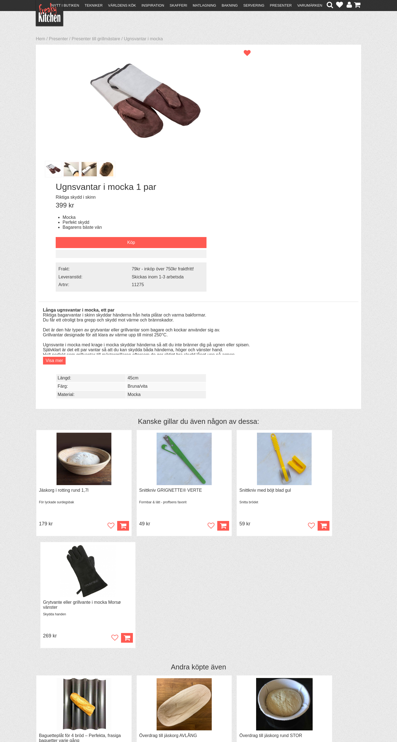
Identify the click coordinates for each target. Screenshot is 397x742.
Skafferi (178, 5)
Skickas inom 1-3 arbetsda (314, 145)
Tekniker (94, 5)
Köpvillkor (48, 676)
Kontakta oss (51, 671)
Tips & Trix (127, 676)
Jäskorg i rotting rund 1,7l (63, 333)
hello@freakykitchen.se (177, 723)
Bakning (230, 5)
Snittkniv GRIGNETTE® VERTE (152, 333)
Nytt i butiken (65, 5)
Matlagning (204, 5)
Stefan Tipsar (130, 686)
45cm (299, 192)
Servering (253, 5)
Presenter (281, 5)
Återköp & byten (54, 681)
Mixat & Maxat (131, 681)
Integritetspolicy (54, 691)
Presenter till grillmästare (96, 38)
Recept (124, 671)
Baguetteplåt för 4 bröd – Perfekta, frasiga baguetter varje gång (72, 471)
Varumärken (309, 5)
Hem (40, 38)
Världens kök (122, 5)
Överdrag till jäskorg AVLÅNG (150, 468)
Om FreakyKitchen (197, 672)
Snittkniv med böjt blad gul (230, 333)
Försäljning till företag (60, 686)
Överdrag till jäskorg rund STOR (235, 468)
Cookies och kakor (197, 682)
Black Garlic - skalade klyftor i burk (320, 468)
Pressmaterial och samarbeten (208, 677)
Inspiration (152, 5)
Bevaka (100, 504)
